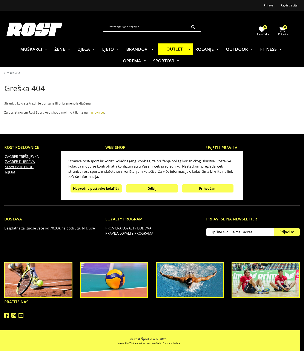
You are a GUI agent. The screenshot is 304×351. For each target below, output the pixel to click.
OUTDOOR (239, 49)
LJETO (110, 49)
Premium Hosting (171, 342)
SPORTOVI (166, 61)
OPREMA (134, 61)
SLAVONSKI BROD (19, 167)
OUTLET (179, 49)
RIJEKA (10, 172)
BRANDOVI (140, 49)
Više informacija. (85, 176)
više (92, 228)
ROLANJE (207, 49)
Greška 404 (12, 73)
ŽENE (62, 49)
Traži (193, 27)
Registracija (289, 5)
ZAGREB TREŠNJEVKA (22, 156)
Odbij (152, 188)
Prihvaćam (207, 188)
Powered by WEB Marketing (131, 342)
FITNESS (271, 49)
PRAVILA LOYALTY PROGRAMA (129, 233)
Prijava (268, 5)
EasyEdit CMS (154, 342)
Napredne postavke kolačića (96, 188)
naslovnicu (96, 112)
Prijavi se (286, 231)
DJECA (86, 49)
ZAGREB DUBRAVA (20, 161)
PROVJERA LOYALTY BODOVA (128, 228)
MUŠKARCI (34, 49)
